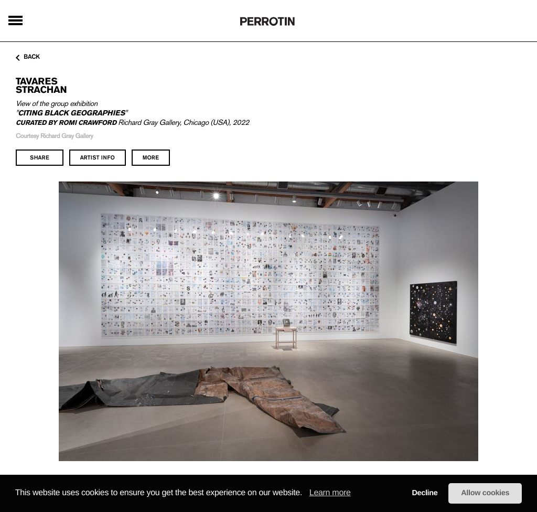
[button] (305, 493)
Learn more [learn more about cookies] (330, 492)
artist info (97, 157)
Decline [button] (424, 493)
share (39, 157)
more (151, 157)
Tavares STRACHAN (41, 85)
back (28, 57)
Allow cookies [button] (485, 493)
